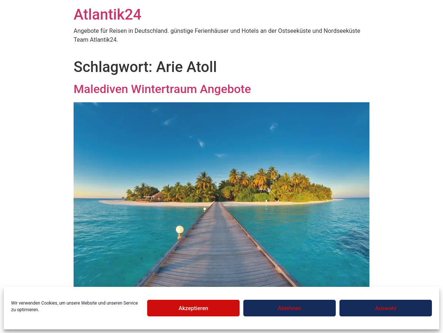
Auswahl (385, 308)
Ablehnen (289, 308)
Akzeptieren (193, 308)
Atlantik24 (107, 14)
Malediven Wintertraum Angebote (162, 89)
